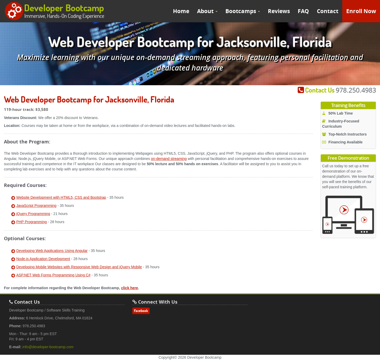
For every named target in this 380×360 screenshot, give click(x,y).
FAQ (303, 11)
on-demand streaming (169, 159)
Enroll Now (361, 11)
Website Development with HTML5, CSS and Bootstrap (61, 197)
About (207, 11)
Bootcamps (242, 11)
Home (181, 11)
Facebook (141, 310)
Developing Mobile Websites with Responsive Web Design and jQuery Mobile (79, 267)
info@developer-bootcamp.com (48, 347)
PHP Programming (31, 222)
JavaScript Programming (36, 205)
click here (129, 288)
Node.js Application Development (43, 259)
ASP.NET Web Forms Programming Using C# (53, 275)
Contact (327, 11)
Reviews (279, 11)
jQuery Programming (33, 214)
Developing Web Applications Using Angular (52, 251)
